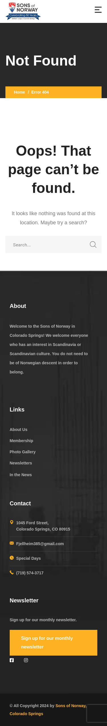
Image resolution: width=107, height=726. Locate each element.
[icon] (12, 660)
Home (19, 92)
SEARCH (91, 246)
